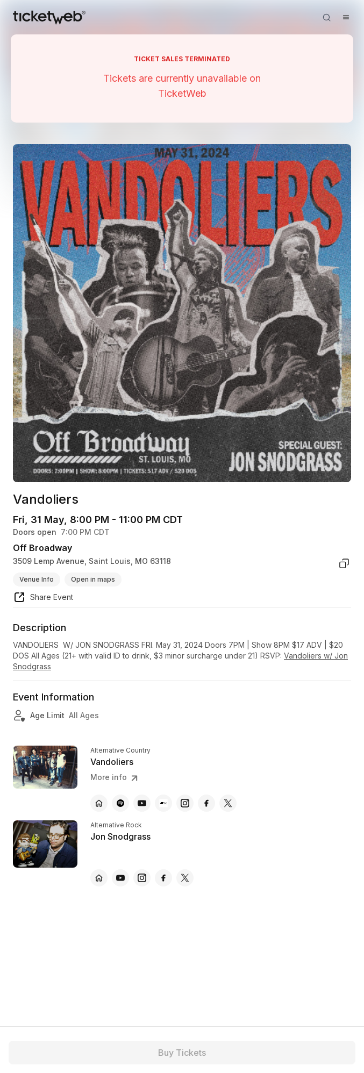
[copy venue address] (344, 563)
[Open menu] (345, 17)
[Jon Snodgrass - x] (185, 878)
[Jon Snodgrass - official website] (99, 878)
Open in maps (93, 579)
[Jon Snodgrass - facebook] (163, 878)
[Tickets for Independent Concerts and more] (49, 17)
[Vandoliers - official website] (99, 803)
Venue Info (36, 579)
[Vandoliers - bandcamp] (163, 803)
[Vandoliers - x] (228, 803)
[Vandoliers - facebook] (206, 803)
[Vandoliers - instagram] (185, 803)
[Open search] (326, 17)
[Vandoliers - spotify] (120, 803)
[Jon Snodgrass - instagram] (142, 878)
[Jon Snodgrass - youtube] (120, 878)
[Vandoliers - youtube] (142, 803)
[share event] (43, 599)
